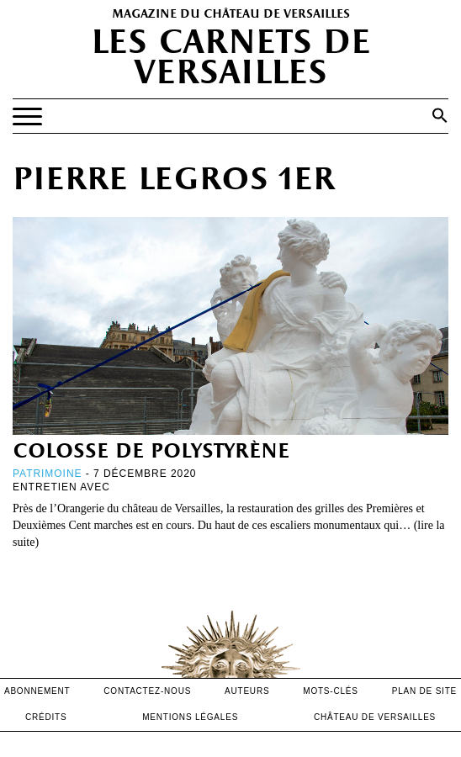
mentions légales (190, 717)
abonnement (37, 691)
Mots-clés (330, 691)
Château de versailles (375, 717)
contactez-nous (147, 691)
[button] (440, 115)
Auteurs (247, 691)
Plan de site (424, 691)
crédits (46, 717)
